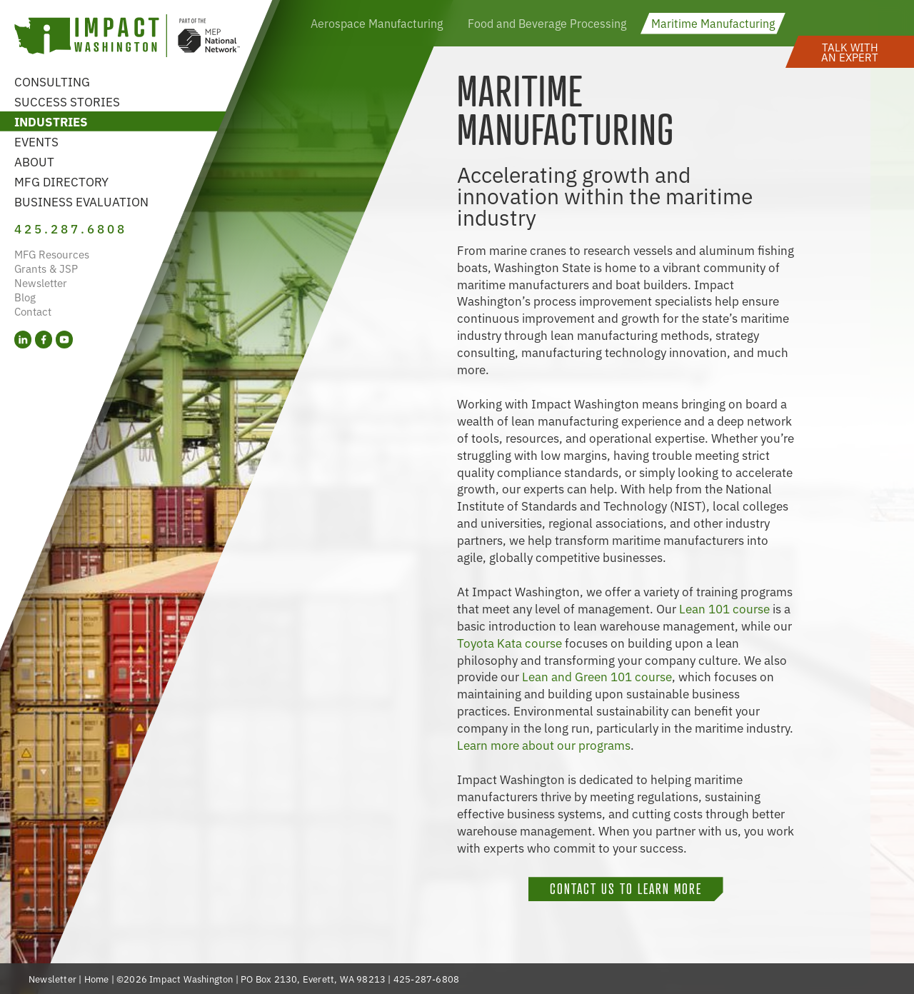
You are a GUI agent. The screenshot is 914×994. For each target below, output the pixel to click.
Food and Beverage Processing (547, 23)
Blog (25, 296)
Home (96, 978)
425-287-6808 (426, 978)
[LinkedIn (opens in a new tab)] (22, 339)
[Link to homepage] (127, 37)
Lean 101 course (724, 608)
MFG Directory (61, 181)
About (34, 161)
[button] (849, 52)
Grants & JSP (46, 268)
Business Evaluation (81, 201)
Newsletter (40, 282)
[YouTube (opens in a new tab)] (64, 339)
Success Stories (67, 101)
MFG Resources (51, 253)
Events (36, 141)
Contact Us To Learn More (626, 889)
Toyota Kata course (509, 642)
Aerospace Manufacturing (377, 23)
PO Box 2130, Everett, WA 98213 (313, 978)
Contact (32, 311)
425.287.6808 (70, 228)
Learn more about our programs (544, 744)
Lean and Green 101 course (597, 676)
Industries (51, 121)
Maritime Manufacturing (713, 23)
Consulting (52, 81)
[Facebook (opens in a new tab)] (43, 339)
